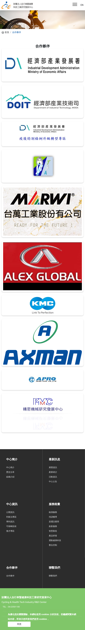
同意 (19, 624)
